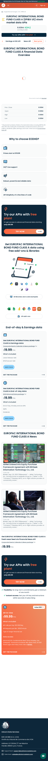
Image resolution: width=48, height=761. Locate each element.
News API (27, 41)
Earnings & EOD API (13, 41)
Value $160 (39, 607)
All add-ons (24, 316)
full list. (29, 645)
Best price (38, 41)
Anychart (44, 98)
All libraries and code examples (24, 297)
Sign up (42, 5)
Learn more (41, 1)
